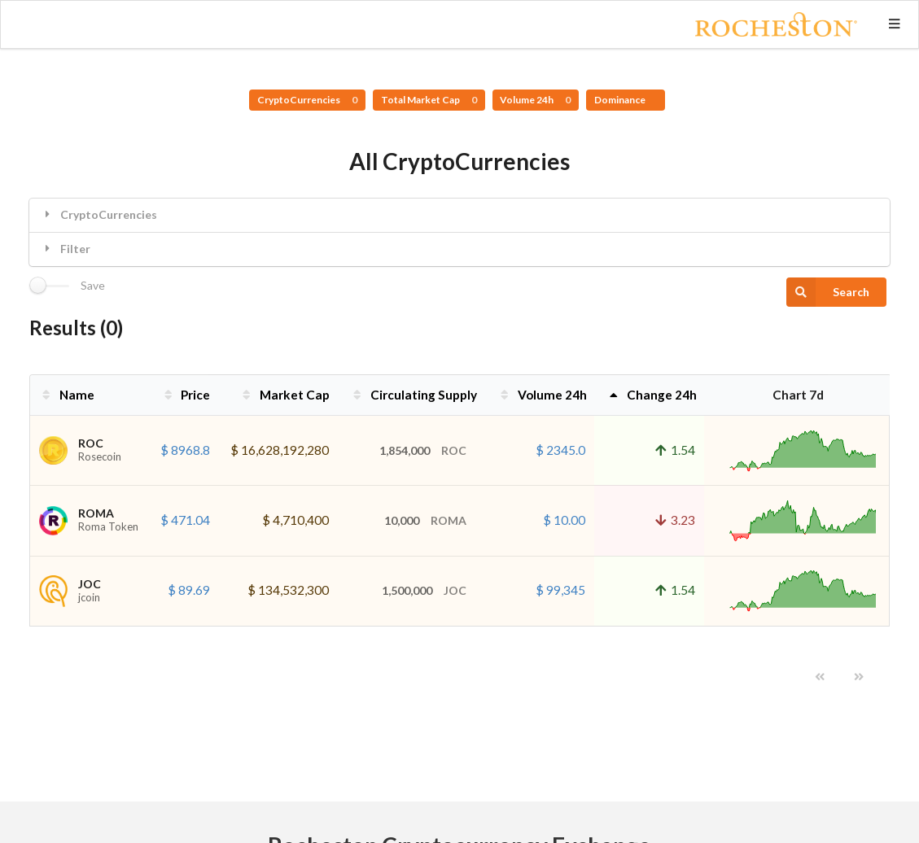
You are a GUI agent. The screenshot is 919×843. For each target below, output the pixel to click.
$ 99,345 (560, 590)
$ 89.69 (189, 590)
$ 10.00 (564, 520)
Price (186, 394)
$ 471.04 (185, 520)
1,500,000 (424, 590)
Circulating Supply (413, 394)
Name (66, 394)
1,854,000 (422, 450)
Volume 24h (535, 100)
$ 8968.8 (185, 450)
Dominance (620, 100)
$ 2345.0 (560, 450)
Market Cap (284, 394)
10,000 (425, 520)
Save (93, 285)
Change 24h (651, 394)
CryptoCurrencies (307, 100)
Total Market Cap (429, 100)
